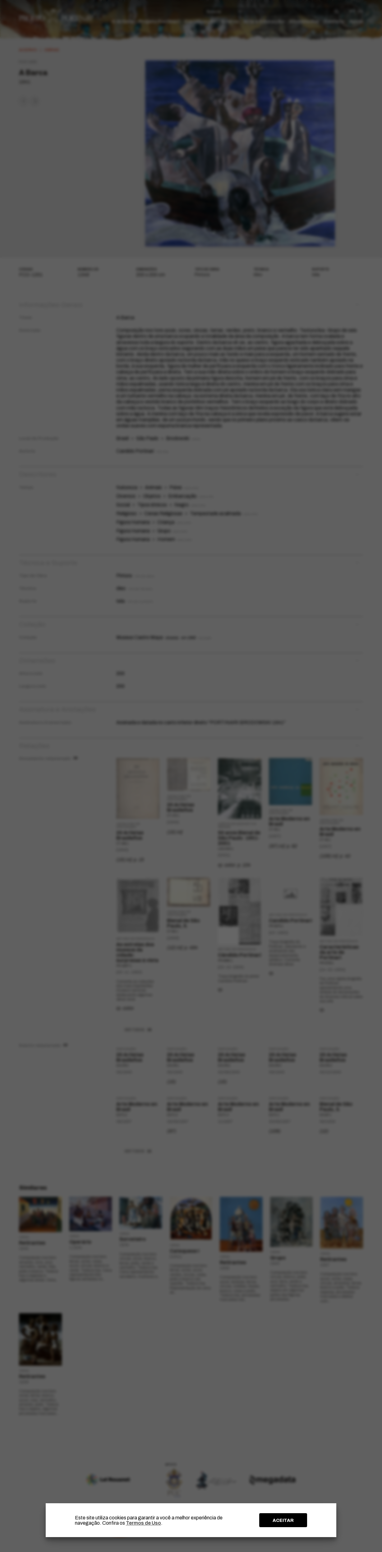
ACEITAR (283, 1520)
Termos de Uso (143, 1523)
